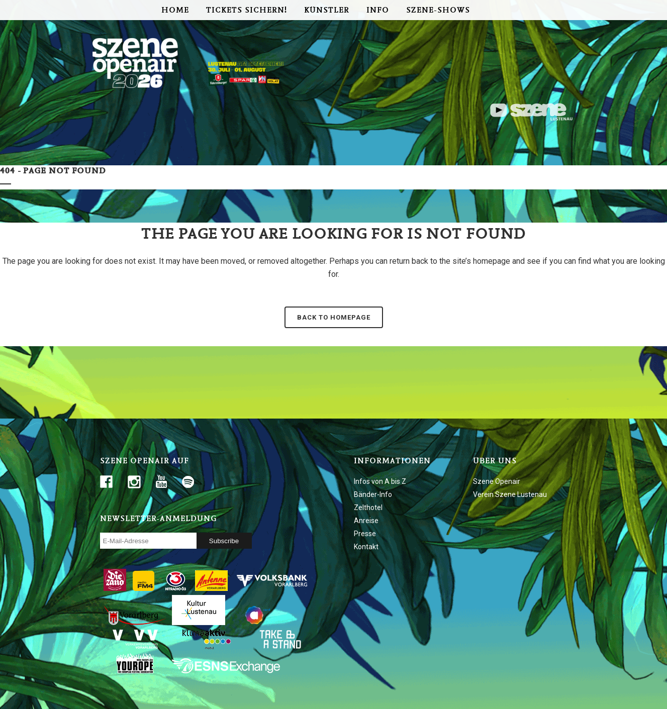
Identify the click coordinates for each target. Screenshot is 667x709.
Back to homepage (333, 317)
